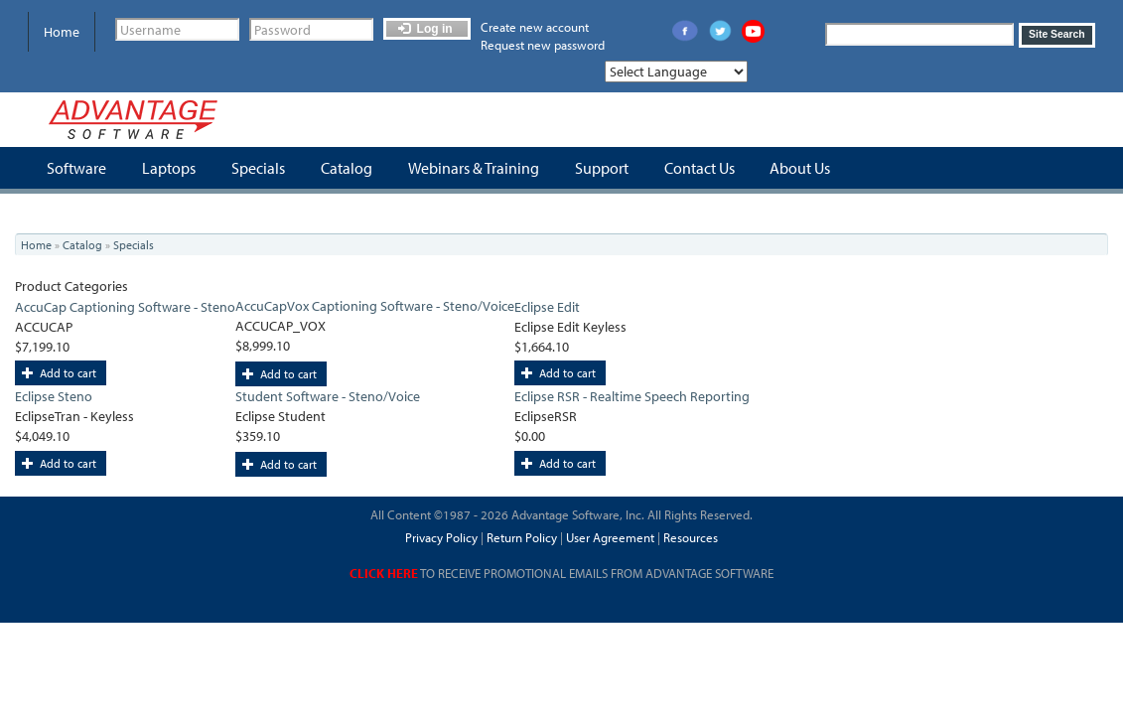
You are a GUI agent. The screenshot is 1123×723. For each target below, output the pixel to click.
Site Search (1057, 34)
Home (61, 32)
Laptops (169, 168)
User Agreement (610, 537)
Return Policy (520, 537)
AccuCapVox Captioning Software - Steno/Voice (374, 306)
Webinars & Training (473, 168)
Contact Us (699, 168)
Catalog (346, 168)
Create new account (535, 27)
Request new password (543, 45)
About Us (800, 168)
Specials (258, 168)
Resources (690, 537)
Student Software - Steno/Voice (327, 396)
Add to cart (59, 372)
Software (76, 168)
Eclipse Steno (53, 396)
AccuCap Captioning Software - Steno (125, 307)
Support (602, 168)
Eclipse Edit (547, 307)
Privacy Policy (441, 537)
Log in (425, 29)
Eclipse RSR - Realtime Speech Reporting (632, 396)
